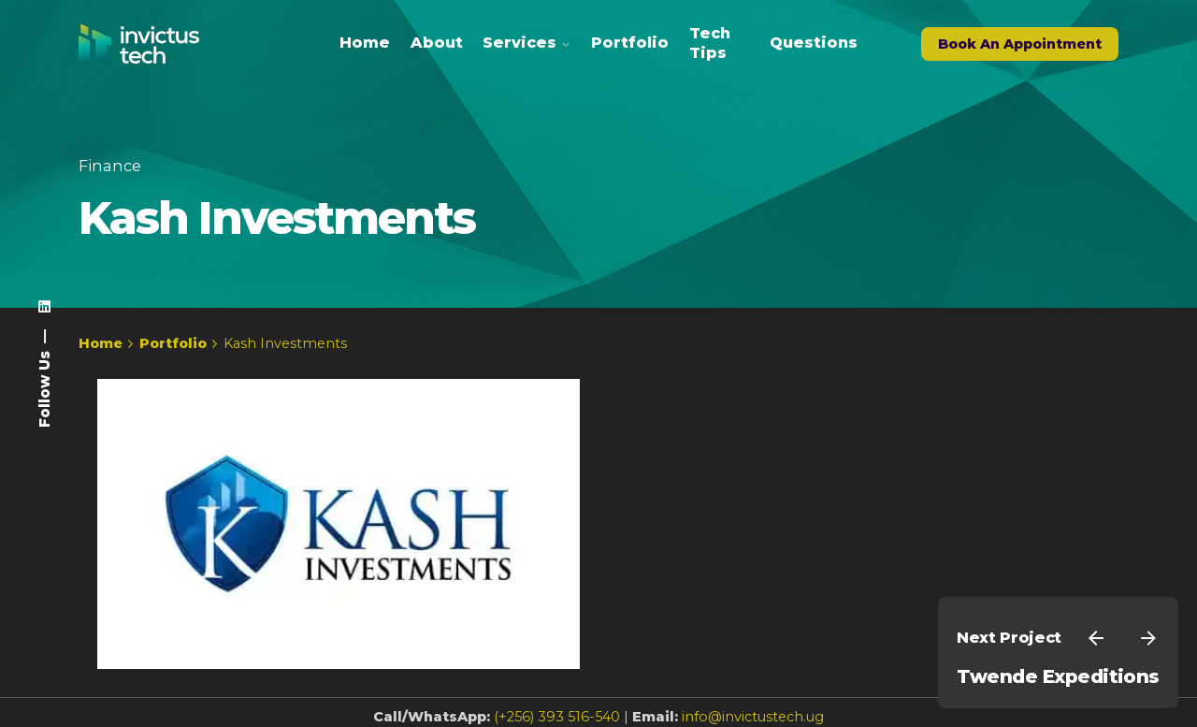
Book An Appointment (1020, 44)
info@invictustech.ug (753, 716)
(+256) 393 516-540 (557, 716)
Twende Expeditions (1058, 676)
